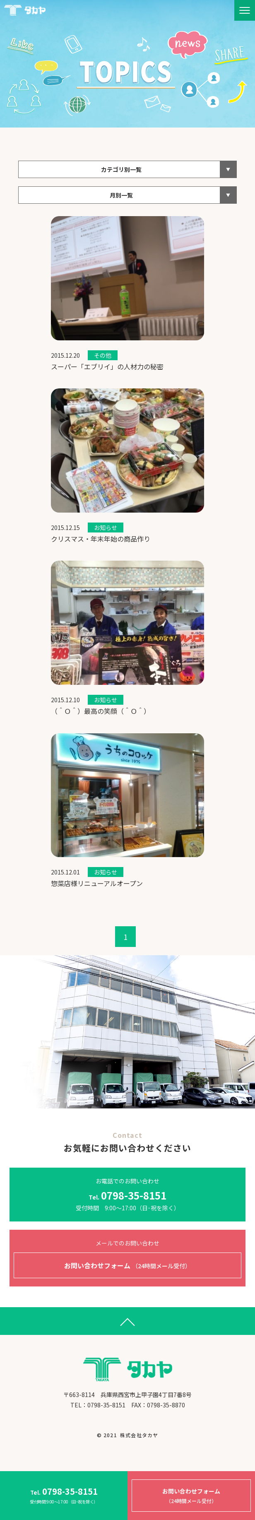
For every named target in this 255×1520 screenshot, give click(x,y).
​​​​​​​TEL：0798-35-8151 (97, 1405)
